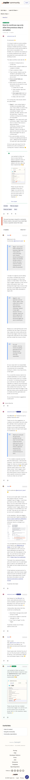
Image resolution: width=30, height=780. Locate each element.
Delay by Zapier (8, 209)
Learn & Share (13, 10)
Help (15, 753)
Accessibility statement (20, 745)
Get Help (4, 10)
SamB (8, 235)
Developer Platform (15, 755)
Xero (15, 209)
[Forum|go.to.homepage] (11, 2)
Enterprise (15, 762)
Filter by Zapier (14, 206)
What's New (5, 14)
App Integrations (15, 766)
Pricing (15, 750)
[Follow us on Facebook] (12, 771)
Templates (15, 764)
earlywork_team (11, 36)
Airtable (6, 206)
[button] (26, 2)
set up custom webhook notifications (16, 518)
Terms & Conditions (9, 745)
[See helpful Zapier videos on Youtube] (23, 771)
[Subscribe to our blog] (18, 771)
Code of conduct (8, 729)
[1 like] (8, 403)
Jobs (15, 760)
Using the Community (9, 731)
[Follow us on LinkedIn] (15, 771)
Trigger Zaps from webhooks (17, 557)
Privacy (22, 778)
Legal (17, 778)
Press (15, 757)
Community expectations (10, 734)
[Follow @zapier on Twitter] (20, 771)
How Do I (5, 17)
